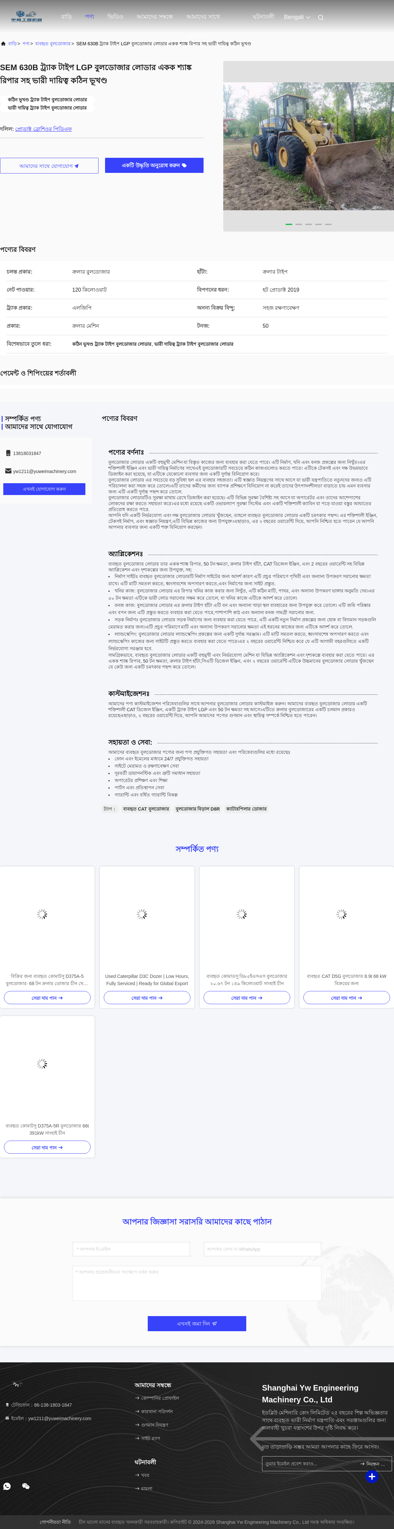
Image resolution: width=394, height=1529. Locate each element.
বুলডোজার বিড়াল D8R (198, 809)
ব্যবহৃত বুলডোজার (53, 43)
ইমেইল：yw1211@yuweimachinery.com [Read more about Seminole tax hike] (48, 1418)
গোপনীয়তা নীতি (55, 1522)
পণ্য (89, 16)
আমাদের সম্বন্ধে (155, 16)
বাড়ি (66, 16)
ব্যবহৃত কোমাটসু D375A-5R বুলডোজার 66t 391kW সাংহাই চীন (47, 1129)
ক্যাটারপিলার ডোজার (246, 809)
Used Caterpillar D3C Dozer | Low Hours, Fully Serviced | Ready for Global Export (147, 980)
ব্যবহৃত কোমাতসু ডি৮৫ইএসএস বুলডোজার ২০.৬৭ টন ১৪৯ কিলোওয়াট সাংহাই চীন (247, 980)
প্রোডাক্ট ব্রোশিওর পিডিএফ (43, 129)
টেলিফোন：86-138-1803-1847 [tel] (38, 1405)
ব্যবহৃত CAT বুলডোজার (146, 809)
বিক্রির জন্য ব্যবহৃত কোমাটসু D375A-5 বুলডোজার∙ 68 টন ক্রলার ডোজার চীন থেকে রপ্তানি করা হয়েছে (47, 980)
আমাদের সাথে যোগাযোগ (203, 20)
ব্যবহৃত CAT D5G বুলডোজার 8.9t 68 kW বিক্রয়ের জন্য (346, 980)
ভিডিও (115, 16)
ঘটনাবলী (263, 16)
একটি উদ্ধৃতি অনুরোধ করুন (154, 165)
